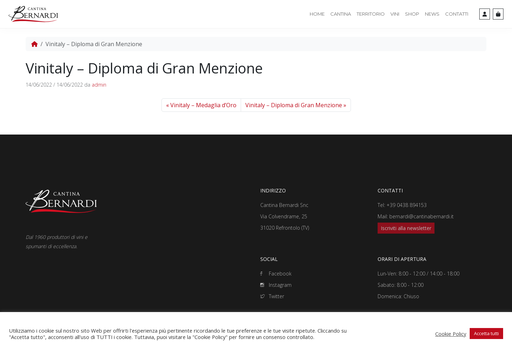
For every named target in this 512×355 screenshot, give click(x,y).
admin (99, 84)
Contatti (456, 14)
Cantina (340, 14)
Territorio (371, 14)
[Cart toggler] (498, 14)
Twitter (272, 296)
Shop (412, 14)
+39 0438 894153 (406, 205)
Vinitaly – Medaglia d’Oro (203, 105)
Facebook (276, 273)
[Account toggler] (484, 14)
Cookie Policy (450, 334)
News (432, 14)
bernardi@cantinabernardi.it (421, 216)
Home (317, 14)
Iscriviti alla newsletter (406, 228)
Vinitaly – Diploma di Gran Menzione (293, 105)
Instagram (276, 285)
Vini (394, 14)
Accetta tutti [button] (486, 333)
